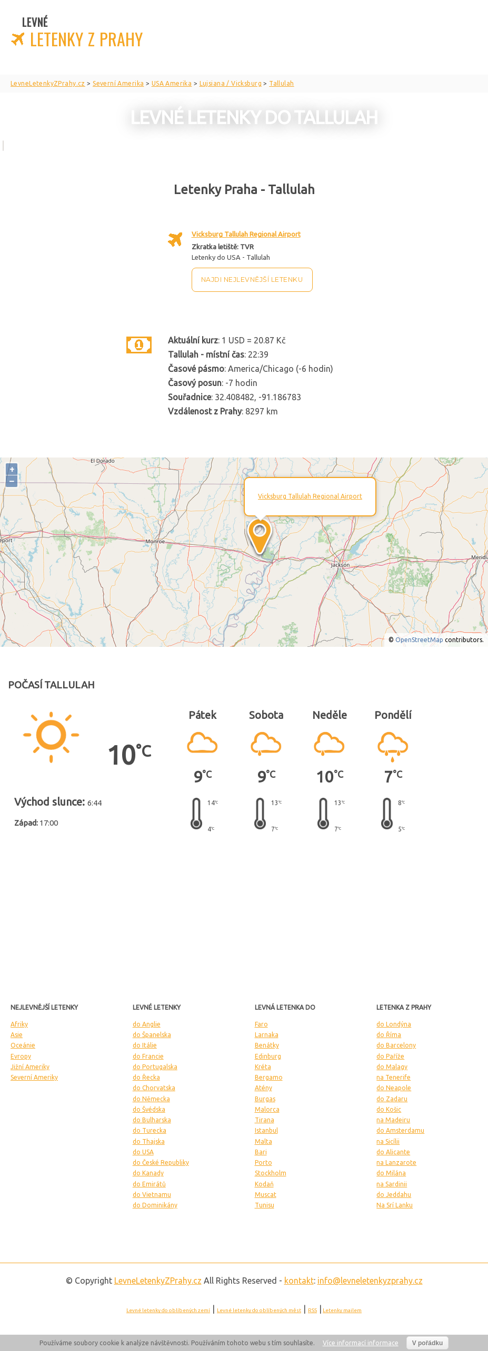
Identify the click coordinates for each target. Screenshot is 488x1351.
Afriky (19, 1024)
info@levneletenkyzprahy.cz (370, 1280)
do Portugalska (155, 1066)
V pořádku (427, 1343)
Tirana (264, 1119)
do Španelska (152, 1034)
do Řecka (146, 1077)
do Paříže (390, 1056)
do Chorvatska (154, 1087)
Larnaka (266, 1034)
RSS (312, 1310)
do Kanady (148, 1173)
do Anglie (147, 1024)
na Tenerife (393, 1077)
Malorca (267, 1109)
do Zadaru (391, 1098)
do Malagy (391, 1066)
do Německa (151, 1098)
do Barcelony (396, 1045)
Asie (17, 1034)
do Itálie (145, 1045)
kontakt (299, 1280)
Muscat (265, 1194)
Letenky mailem (342, 1310)
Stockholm (270, 1173)
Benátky (267, 1045)
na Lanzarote (396, 1162)
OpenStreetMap (419, 639)
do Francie (148, 1056)
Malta (263, 1141)
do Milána (391, 1173)
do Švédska (149, 1109)
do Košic (388, 1109)
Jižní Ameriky (30, 1066)
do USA (143, 1152)
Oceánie (23, 1045)
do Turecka (149, 1130)
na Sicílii (388, 1141)
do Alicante (393, 1152)
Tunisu (264, 1205)
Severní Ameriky (34, 1077)
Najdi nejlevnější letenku (252, 279)
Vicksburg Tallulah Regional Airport (246, 234)
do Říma (388, 1034)
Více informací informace (361, 1342)
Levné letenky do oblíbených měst (259, 1310)
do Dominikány (155, 1205)
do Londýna (393, 1024)
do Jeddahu (393, 1194)
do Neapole (393, 1087)
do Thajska (149, 1141)
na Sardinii (391, 1184)
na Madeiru (393, 1119)
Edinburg (268, 1056)
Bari (261, 1152)
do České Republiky (161, 1162)
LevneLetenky (158, 1280)
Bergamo (269, 1077)
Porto (263, 1162)
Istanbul (266, 1130)
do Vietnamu (152, 1194)
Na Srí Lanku (394, 1205)
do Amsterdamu (400, 1130)
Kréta (263, 1066)
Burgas (265, 1098)
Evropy (21, 1056)
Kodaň (264, 1184)
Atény (263, 1087)
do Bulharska (152, 1119)
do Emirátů (149, 1184)
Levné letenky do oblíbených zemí (168, 1310)
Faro (261, 1024)
